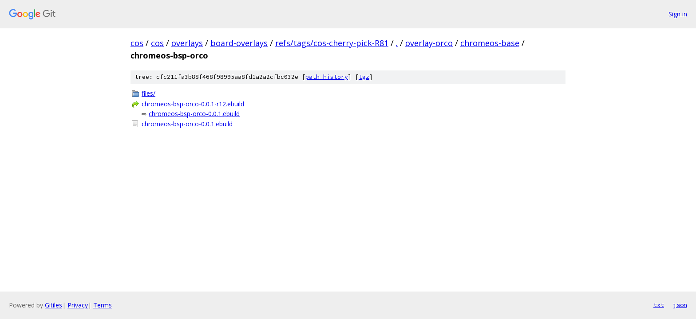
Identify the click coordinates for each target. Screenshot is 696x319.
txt (658, 305)
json (680, 305)
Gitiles (53, 305)
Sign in (677, 14)
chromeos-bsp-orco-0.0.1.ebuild (194, 113)
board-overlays (239, 43)
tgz (364, 77)
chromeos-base (489, 43)
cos (136, 43)
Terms (102, 305)
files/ (148, 93)
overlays (187, 43)
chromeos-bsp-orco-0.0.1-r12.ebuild (193, 104)
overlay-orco (429, 43)
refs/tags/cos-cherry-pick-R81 (331, 43)
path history (326, 77)
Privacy (77, 305)
